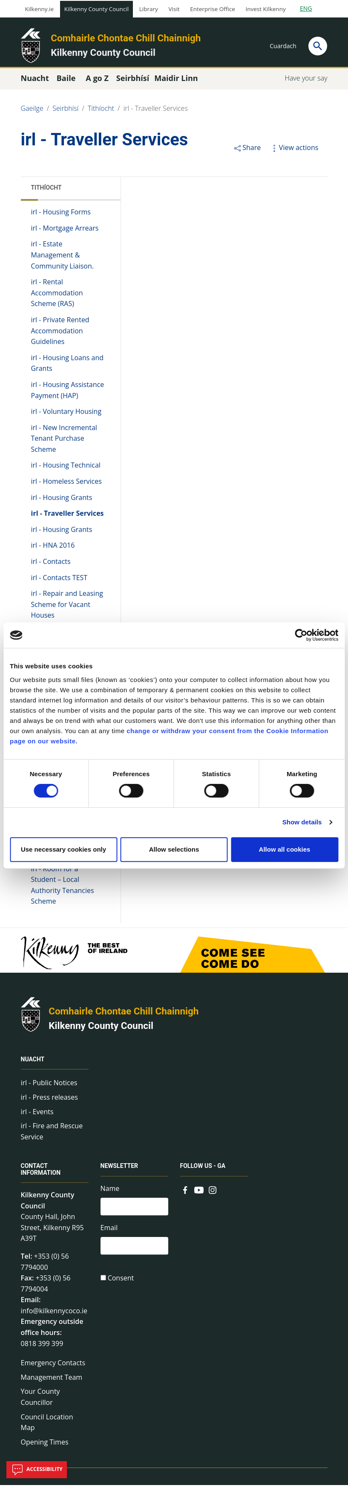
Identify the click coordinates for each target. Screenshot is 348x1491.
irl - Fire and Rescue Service (52, 1137)
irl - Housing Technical (66, 471)
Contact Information (41, 1175)
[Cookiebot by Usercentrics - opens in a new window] (301, 635)
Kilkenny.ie (39, 9)
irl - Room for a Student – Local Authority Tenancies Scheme (62, 891)
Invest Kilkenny (265, 9)
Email (109, 1235)
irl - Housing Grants (61, 503)
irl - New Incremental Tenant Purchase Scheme (64, 444)
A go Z (97, 84)
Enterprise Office (212, 9)
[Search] (317, 46)
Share (247, 153)
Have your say (306, 84)
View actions (294, 153)
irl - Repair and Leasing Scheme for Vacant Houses (67, 610)
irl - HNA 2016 (53, 551)
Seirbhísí (65, 114)
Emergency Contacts (53, 1368)
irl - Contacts (51, 567)
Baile (66, 84)
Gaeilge (32, 114)
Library (148, 9)
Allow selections (174, 849)
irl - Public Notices (49, 1088)
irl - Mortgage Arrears (65, 234)
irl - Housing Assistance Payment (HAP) (67, 396)
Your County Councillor (40, 1403)
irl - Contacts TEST (59, 583)
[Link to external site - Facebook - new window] (185, 1195)
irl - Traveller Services (156, 114)
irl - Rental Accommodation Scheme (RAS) (57, 298)
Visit (174, 9)
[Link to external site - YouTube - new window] (199, 1195)
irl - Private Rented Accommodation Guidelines (60, 336)
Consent (121, 1286)
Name (110, 1194)
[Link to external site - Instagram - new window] (212, 1195)
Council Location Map (47, 1428)
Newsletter (119, 1171)
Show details (302, 822)
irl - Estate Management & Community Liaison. (62, 260)
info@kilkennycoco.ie (54, 1316)
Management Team (52, 1383)
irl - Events (37, 1117)
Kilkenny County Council (96, 9)
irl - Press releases (49, 1103)
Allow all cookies (285, 849)
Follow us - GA (203, 1171)
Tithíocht (101, 114)
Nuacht (33, 1065)
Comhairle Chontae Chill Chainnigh (126, 37)
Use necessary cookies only (63, 849)
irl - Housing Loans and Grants (67, 369)
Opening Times (45, 1448)
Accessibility (37, 1470)
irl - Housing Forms (61, 217)
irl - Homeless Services (66, 487)
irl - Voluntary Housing (66, 417)
